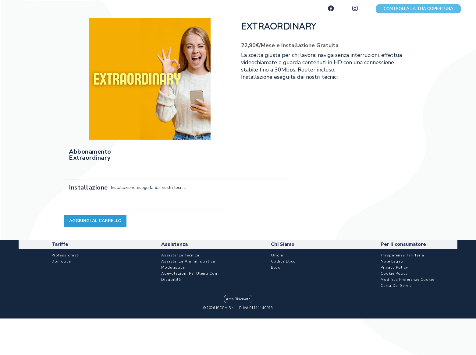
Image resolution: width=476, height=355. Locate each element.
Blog (276, 267)
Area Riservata (238, 299)
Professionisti (66, 255)
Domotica (61, 261)
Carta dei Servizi (397, 285)
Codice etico (283, 261)
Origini (278, 255)
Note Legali (392, 261)
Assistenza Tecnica (180, 255)
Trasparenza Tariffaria (402, 255)
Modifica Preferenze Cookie (407, 279)
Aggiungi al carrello (95, 221)
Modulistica (173, 267)
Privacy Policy (394, 267)
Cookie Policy (394, 273)
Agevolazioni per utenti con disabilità (189, 276)
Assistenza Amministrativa (188, 261)
